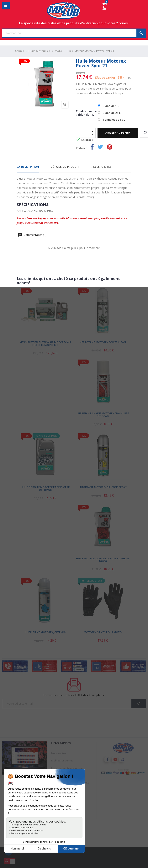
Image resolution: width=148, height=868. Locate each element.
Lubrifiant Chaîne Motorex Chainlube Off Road (103, 415)
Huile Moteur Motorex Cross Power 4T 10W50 (102, 560)
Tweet (100, 147)
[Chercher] (74, 33)
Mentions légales (61, 775)
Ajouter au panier (117, 132)
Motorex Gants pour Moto (103, 632)
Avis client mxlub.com (64, 805)
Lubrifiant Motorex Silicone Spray (103, 487)
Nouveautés (58, 753)
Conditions (57, 812)
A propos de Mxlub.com (65, 790)
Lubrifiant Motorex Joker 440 (45, 632)
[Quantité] (83, 133)
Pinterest (109, 147)
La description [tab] (28, 167)
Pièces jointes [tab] (101, 167)
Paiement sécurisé (62, 797)
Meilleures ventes (62, 760)
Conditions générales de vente (70, 783)
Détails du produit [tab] (64, 167)
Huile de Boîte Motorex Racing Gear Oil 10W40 (45, 488)
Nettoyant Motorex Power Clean (103, 342)
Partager (92, 147)
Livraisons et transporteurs (67, 768)
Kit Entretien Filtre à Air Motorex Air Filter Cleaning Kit (45, 343)
